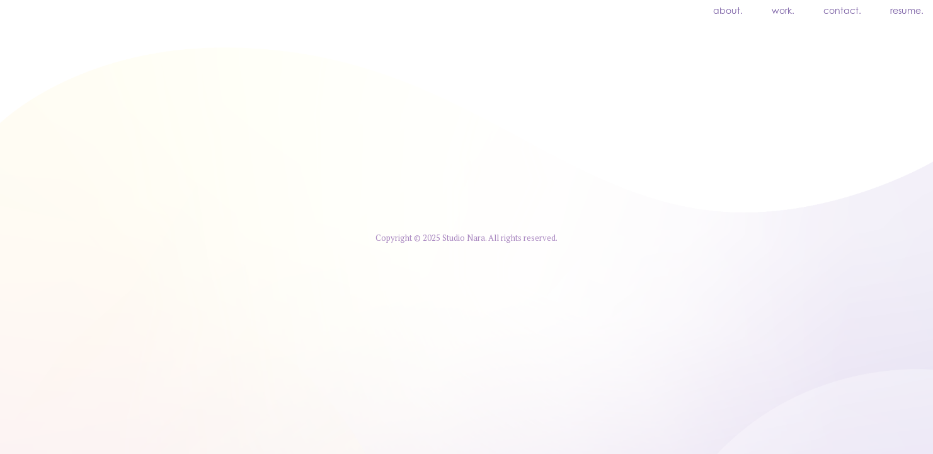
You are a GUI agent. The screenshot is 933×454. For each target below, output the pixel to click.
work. (783, 12)
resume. (907, 12)
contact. (842, 12)
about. (728, 12)
